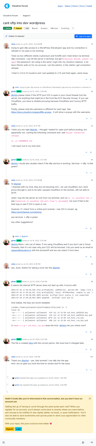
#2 (92, 91)
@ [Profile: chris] (14, 95)
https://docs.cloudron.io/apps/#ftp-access (31, 112)
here (31, 343)
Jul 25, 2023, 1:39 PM (31, 357)
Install (89, 6)
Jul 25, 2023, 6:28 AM (38, 281)
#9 (92, 339)
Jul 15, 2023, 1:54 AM (31, 44)
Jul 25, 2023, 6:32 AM (38, 339)
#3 (92, 126)
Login (18, 429)
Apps (60, 6)
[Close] (90, 398)
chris (13, 44)
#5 (92, 180)
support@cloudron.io (21, 250)
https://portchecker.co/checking (26, 212)
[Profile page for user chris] (6, 46)
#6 (92, 241)
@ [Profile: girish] (33, 129)
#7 (92, 264)
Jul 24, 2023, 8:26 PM (31, 264)
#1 (92, 44)
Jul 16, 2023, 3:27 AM (38, 160)
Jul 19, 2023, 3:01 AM (38, 241)
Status (67, 6)
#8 (92, 281)
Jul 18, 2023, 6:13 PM (31, 180)
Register (9, 429)
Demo (75, 6)
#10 (91, 357)
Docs (82, 6)
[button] (3, 442)
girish (13, 91)
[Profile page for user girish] (6, 93)
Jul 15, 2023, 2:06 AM (38, 91)
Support (18, 28)
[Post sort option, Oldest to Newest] (15, 36)
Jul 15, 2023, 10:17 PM (31, 126)
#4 (92, 160)
